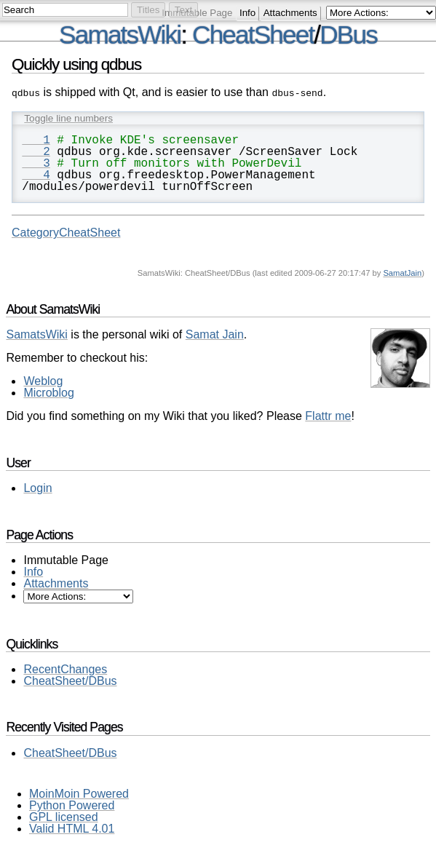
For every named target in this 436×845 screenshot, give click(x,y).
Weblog (43, 379)
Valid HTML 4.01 (71, 827)
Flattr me (328, 414)
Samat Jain (215, 333)
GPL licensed (63, 815)
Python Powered (71, 804)
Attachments (290, 12)
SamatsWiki (120, 34)
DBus (348, 34)
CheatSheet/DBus (69, 679)
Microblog (48, 391)
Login (37, 486)
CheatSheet (253, 34)
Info (247, 12)
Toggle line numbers (68, 116)
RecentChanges (65, 668)
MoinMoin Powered (79, 792)
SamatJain (402, 271)
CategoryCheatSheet (66, 231)
